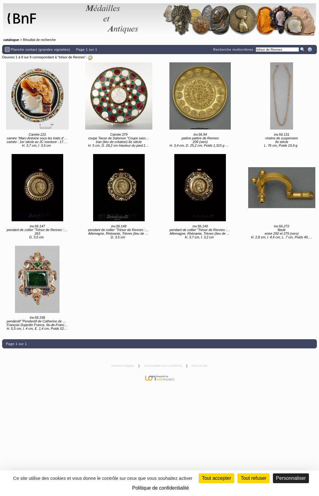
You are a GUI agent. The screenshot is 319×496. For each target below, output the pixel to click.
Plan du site (200, 365)
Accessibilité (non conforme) (163, 365)
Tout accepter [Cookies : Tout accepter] (216, 478)
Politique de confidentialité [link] (160, 487)
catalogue (11, 40)
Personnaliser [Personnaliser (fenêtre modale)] (291, 478)
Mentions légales (123, 365)
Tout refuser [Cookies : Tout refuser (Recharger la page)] (253, 478)
